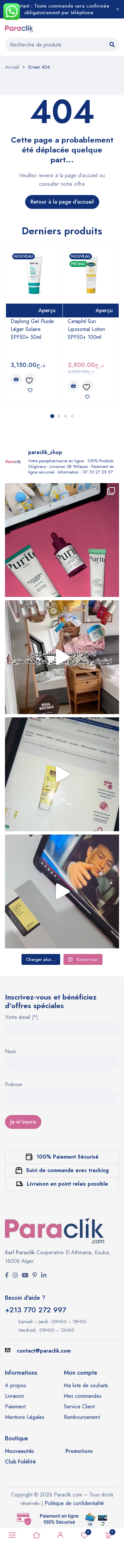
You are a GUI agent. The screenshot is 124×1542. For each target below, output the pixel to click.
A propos (15, 1385)
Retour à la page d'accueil (62, 202)
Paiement (15, 1406)
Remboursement (82, 1417)
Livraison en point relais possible (67, 1184)
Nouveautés (19, 1451)
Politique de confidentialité (74, 1503)
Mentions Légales (24, 1417)
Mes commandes (83, 1396)
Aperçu (47, 310)
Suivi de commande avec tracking (67, 1170)
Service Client (79, 1406)
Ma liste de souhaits (86, 1385)
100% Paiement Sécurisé (67, 1157)
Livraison (14, 1396)
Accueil (12, 67)
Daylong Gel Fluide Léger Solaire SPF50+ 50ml (32, 329)
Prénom (13, 1085)
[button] (16, 379)
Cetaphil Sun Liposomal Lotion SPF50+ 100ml (86, 329)
